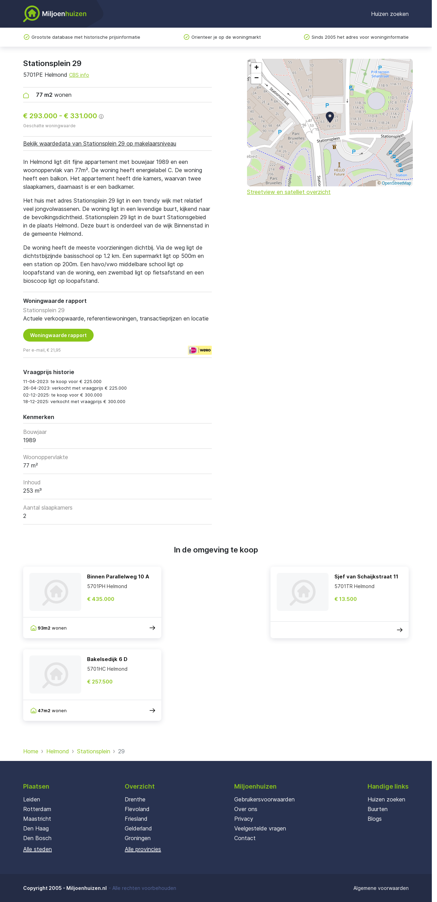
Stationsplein (93, 751)
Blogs (375, 818)
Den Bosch (37, 838)
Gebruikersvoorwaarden (264, 799)
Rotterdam (37, 809)
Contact (245, 838)
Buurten (378, 809)
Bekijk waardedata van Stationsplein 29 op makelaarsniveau (99, 143)
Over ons (245, 809)
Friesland (136, 818)
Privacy (243, 818)
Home (30, 751)
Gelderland (138, 828)
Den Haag (36, 828)
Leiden (31, 799)
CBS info (79, 75)
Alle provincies (143, 849)
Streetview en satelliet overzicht (289, 191)
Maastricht (37, 818)
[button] (329, 117)
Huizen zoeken (390, 13)
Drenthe (135, 799)
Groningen (138, 838)
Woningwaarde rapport (58, 335)
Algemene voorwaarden (381, 888)
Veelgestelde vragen (260, 828)
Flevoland (137, 809)
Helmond (57, 751)
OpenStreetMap (396, 183)
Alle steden (37, 849)
